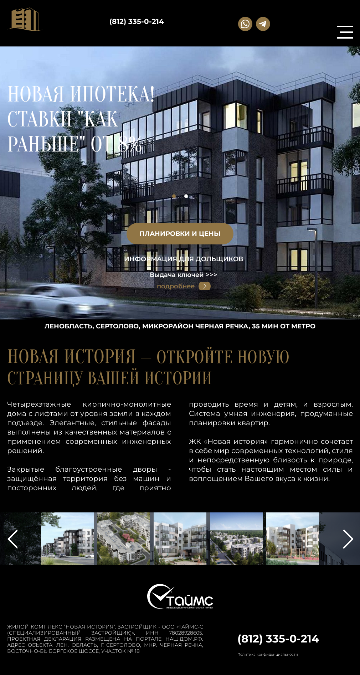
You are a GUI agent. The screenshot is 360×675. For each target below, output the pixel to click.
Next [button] (348, 539)
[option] (180, 131)
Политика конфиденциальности (267, 654)
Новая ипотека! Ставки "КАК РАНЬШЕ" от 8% (81, 119)
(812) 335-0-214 (136, 21)
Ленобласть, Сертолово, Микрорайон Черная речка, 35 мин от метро (180, 326)
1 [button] (174, 196)
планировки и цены (180, 234)
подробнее (176, 286)
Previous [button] (12, 539)
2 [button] (186, 196)
